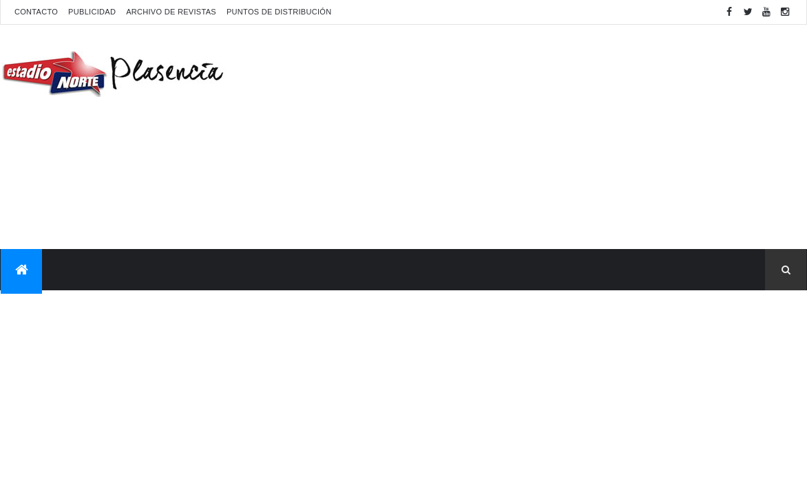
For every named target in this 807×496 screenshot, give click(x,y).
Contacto (36, 12)
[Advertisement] (555, 135)
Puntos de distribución (279, 12)
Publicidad (92, 12)
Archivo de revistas (171, 12)
